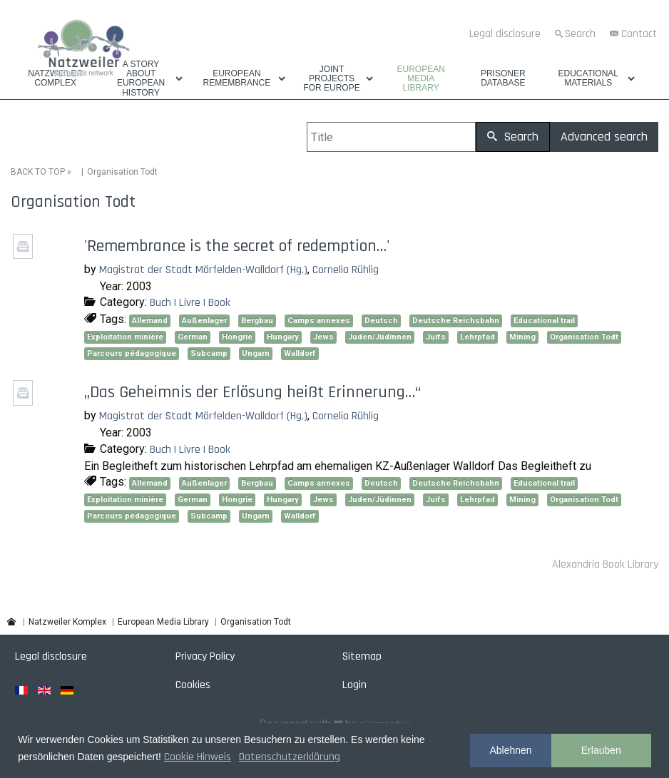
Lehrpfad (477, 337)
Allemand (150, 320)
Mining (522, 337)
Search (580, 34)
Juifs (436, 337)
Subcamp (209, 353)
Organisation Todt (584, 337)
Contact (639, 34)
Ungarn (256, 353)
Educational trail (544, 320)
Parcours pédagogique (131, 353)
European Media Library (420, 79)
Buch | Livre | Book (190, 302)
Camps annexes (318, 320)
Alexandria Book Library (605, 564)
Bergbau (257, 320)
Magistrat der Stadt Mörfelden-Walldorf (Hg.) (203, 269)
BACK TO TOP (38, 172)
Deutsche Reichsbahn (455, 320)
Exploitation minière (125, 337)
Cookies (192, 684)
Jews (323, 337)
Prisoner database (503, 78)
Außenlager (204, 320)
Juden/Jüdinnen (380, 337)
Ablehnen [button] (510, 750)
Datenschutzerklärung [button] (289, 756)
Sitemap (362, 656)
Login (354, 684)
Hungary (283, 337)
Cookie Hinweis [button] (197, 756)
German (193, 337)
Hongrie (237, 337)
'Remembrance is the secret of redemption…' (236, 246)
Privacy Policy (205, 656)
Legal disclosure (505, 34)
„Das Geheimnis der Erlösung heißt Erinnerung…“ (252, 392)
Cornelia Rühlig (345, 269)
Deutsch (381, 320)
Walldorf (300, 353)
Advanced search (604, 136)
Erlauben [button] (601, 750)
